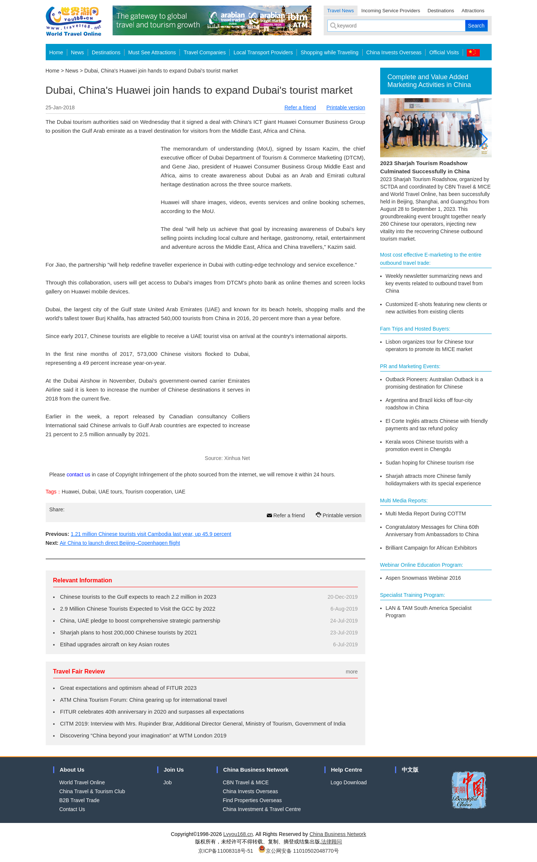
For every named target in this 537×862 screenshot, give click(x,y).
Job (168, 782)
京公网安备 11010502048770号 (298, 851)
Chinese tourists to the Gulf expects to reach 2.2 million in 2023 (138, 597)
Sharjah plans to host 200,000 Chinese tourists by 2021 (128, 632)
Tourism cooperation (148, 492)
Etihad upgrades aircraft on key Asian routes (114, 644)
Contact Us (72, 809)
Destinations (441, 10)
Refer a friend (300, 107)
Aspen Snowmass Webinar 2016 (423, 578)
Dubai (89, 492)
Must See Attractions (152, 52)
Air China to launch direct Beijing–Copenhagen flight (120, 543)
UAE (180, 492)
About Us (72, 769)
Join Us (174, 769)
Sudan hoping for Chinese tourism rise (430, 463)
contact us (78, 474)
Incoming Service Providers (390, 10)
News (77, 52)
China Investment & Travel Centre (262, 809)
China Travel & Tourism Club (92, 791)
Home (56, 52)
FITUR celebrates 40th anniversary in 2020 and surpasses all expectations (152, 711)
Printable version (345, 107)
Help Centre (346, 769)
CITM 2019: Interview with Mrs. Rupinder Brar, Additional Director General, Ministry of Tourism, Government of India (203, 723)
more (352, 672)
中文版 (410, 769)
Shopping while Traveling (330, 52)
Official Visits (444, 52)
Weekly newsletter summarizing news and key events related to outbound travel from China (434, 283)
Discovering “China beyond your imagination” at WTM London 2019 (143, 735)
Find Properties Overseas (252, 800)
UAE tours (110, 492)
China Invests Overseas (394, 52)
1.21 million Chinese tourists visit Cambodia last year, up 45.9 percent (151, 534)
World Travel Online (82, 782)
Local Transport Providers (263, 52)
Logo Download (349, 782)
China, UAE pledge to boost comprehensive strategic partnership (140, 620)
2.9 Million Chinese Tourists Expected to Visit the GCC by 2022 (138, 608)
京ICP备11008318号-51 (225, 851)
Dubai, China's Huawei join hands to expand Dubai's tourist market (161, 71)
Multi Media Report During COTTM (426, 514)
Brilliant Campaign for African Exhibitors (431, 548)
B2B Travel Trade (79, 800)
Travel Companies (205, 52)
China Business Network (256, 769)
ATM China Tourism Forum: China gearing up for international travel (143, 700)
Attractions (473, 10)
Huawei (70, 492)
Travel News (340, 10)
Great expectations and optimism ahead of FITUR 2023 (128, 688)
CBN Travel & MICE (246, 782)
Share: (57, 509)
